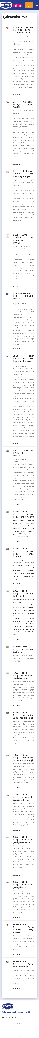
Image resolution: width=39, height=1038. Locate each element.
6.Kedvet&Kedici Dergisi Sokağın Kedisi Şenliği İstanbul (23, 552)
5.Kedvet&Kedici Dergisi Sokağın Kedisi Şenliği (23, 593)
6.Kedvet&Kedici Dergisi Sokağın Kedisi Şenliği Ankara (23, 514)
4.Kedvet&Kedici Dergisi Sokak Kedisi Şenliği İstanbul (23, 676)
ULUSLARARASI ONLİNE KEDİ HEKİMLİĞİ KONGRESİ (23, 239)
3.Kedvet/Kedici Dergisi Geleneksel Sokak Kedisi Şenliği (23, 758)
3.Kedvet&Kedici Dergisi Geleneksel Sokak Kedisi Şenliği (23, 715)
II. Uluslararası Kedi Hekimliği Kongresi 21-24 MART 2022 (23, 30)
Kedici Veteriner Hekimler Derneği (16, 1012)
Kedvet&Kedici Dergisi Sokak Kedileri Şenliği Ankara (23, 928)
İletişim (19, 1023)
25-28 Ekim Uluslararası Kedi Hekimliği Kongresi (23, 358)
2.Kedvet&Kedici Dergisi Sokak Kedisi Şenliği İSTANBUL (23, 840)
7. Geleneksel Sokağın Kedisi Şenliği (23, 104)
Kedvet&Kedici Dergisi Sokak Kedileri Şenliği (23, 964)
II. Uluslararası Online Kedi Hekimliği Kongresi (23, 174)
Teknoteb (26, 1029)
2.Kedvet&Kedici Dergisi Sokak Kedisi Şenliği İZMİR (23, 885)
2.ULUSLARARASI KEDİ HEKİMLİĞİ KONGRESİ (23, 296)
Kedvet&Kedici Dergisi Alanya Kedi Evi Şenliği (23, 649)
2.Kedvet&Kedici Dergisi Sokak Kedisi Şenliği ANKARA (23, 797)
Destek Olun (29, 5)
